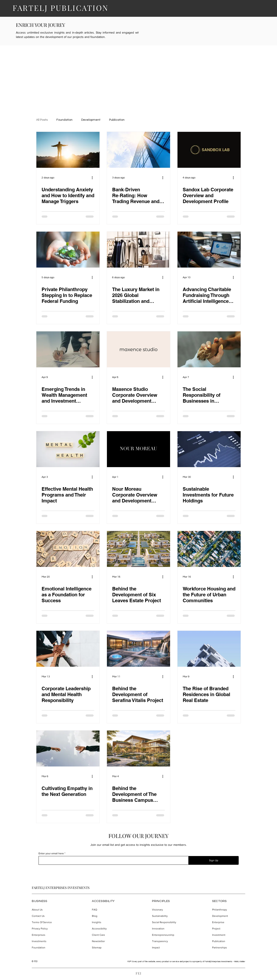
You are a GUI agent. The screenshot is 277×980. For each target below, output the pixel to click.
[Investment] (228, 935)
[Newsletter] (108, 941)
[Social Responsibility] (168, 922)
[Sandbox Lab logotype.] (209, 150)
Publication (117, 119)
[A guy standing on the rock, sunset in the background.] (68, 150)
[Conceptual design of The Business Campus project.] (138, 748)
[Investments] (48, 941)
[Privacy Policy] (48, 928)
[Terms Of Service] (48, 922)
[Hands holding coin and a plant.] (68, 250)
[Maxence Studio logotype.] (138, 349)
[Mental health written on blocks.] (68, 449)
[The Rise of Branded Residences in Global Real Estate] (209, 649)
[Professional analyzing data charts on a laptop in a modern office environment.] (209, 250)
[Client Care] (108, 935)
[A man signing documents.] (68, 349)
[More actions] (93, 177)
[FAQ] (108, 909)
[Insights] (108, 922)
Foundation (64, 119)
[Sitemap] (108, 947)
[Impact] (168, 947)
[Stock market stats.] (209, 449)
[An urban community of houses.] (209, 549)
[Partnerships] (228, 947)
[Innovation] (168, 928)
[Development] (228, 916)
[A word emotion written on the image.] (68, 549)
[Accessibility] (108, 928)
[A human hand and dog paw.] (209, 349)
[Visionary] (168, 909)
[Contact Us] (48, 916)
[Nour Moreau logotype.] (138, 449)
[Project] (228, 928)
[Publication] (228, 941)
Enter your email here (51, 853)
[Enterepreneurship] (168, 935)
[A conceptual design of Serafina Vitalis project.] (138, 649)
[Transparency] (168, 941)
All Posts (42, 119)
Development (90, 119)
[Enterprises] (48, 935)
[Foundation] (48, 947)
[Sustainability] (168, 916)
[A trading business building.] (138, 150)
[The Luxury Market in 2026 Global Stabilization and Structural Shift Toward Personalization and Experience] (138, 250)
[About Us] (48, 909)
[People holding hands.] (68, 649)
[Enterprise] (228, 922)
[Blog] (108, 916)
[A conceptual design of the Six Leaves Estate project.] (138, 549)
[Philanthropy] (228, 909)
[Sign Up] (214, 860)
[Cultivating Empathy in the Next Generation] (68, 748)
